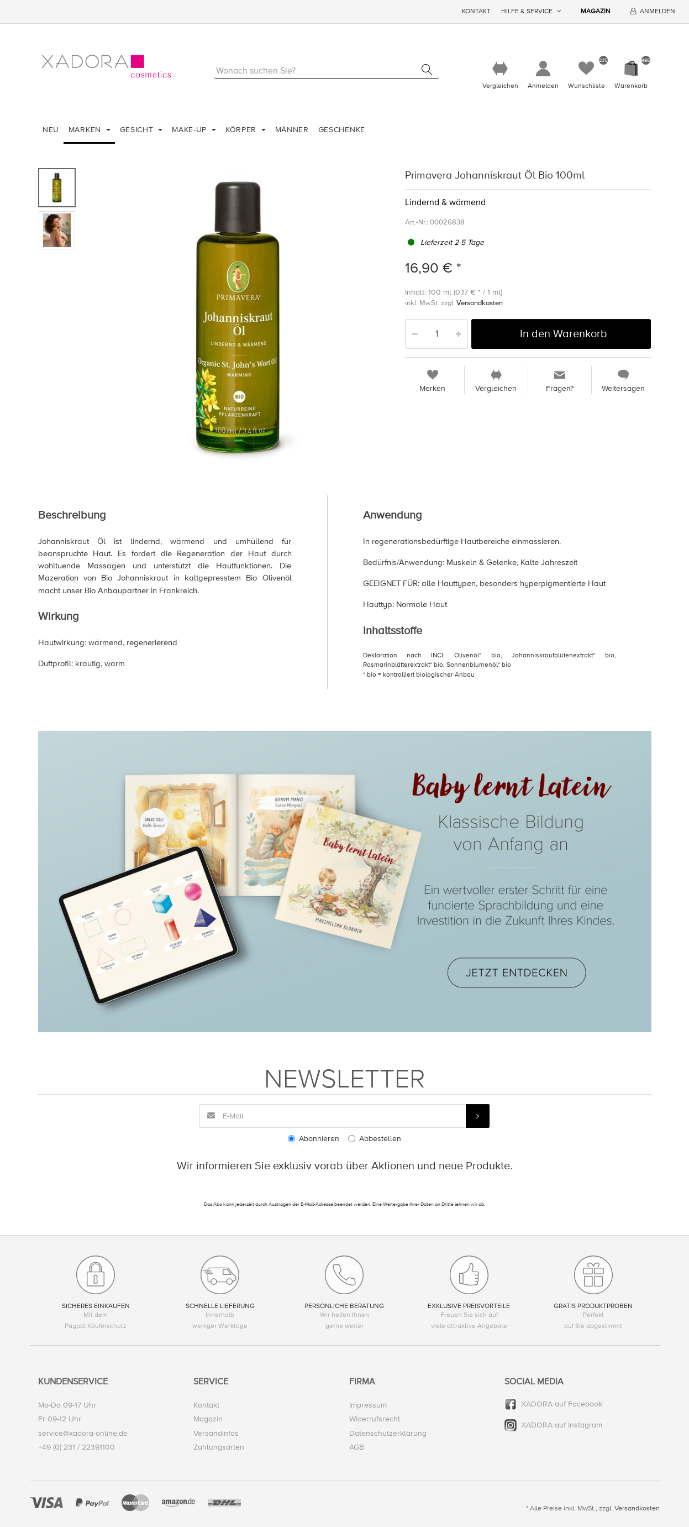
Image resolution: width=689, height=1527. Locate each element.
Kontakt (476, 11)
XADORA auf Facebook (561, 1404)
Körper (242, 129)
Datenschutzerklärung (388, 1433)
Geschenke (341, 129)
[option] (238, 317)
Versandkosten (479, 303)
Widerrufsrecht (374, 1419)
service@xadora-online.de (83, 1433)
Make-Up (190, 129)
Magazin (596, 11)
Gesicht (138, 129)
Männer (292, 129)
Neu (51, 129)
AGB (356, 1447)
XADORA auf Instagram (561, 1425)
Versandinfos (216, 1433)
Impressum (368, 1405)
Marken (86, 129)
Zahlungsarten (218, 1447)
